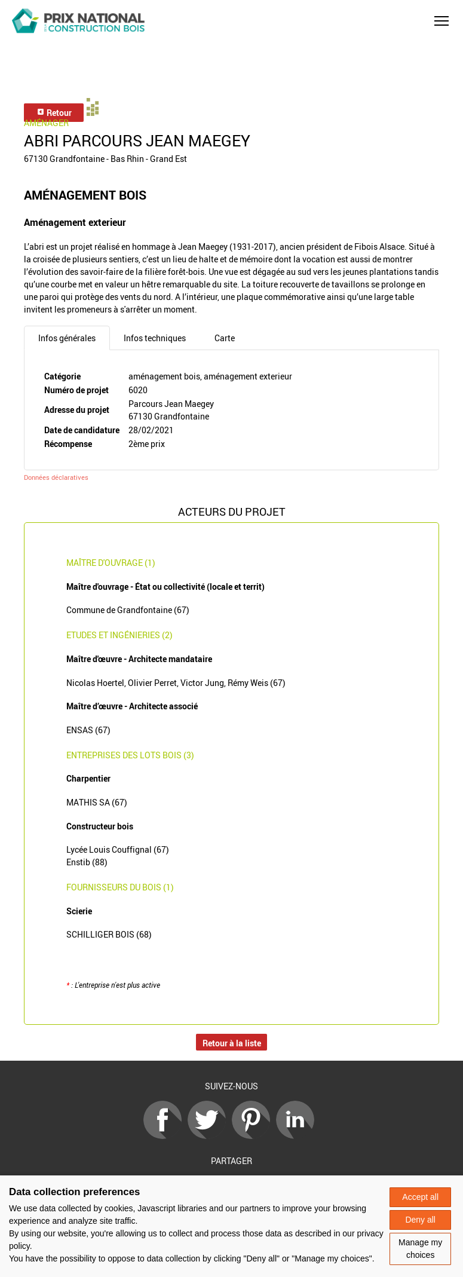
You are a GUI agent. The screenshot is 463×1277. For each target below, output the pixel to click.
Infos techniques (155, 338)
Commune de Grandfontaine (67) (127, 609)
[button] (441, 21)
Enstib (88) (87, 862)
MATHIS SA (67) (96, 802)
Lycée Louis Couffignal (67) (117, 849)
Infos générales (67, 338)
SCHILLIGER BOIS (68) (109, 934)
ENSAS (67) (88, 730)
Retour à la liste (232, 1043)
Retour (54, 112)
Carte (224, 338)
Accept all (420, 1197)
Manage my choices (420, 1249)
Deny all (420, 1219)
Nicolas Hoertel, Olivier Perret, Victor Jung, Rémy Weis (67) (176, 682)
